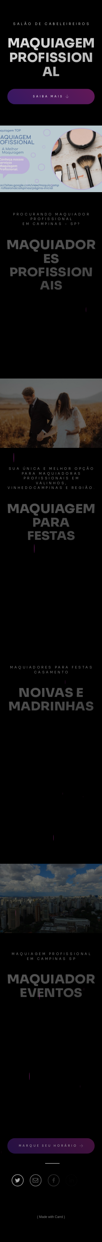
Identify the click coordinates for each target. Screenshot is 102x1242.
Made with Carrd (51, 1217)
